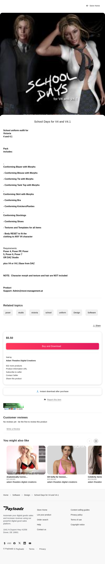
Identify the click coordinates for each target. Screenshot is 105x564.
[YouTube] (30, 543)
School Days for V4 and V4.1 (46, 495)
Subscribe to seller (14, 372)
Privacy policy (76, 515)
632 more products (14, 366)
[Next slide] (96, 441)
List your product (44, 515)
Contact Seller (12, 375)
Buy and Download (52, 346)
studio (21, 312)
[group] (26, 465)
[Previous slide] (89, 441)
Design (77, 312)
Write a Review (13, 429)
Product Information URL (16, 369)
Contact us (41, 529)
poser (8, 312)
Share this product (14, 378)
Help (39, 525)
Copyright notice (77, 525)
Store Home (93, 6)
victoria (34, 312)
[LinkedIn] (24, 543)
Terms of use (76, 520)
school (48, 312)
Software (92, 312)
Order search (42, 520)
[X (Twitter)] (19, 543)
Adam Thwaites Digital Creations (21, 361)
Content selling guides (80, 510)
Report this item (52, 399)
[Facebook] (14, 543)
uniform (62, 312)
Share (97, 325)
